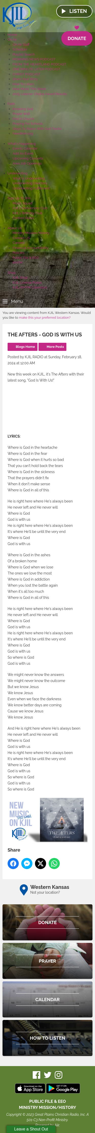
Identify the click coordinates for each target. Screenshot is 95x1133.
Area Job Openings (27, 163)
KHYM (17, 262)
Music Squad (22, 203)
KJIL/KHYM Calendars (30, 287)
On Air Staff (21, 44)
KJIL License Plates (27, 282)
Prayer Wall (21, 114)
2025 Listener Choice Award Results (40, 94)
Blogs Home (25, 347)
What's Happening (22, 144)
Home (12, 35)
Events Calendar (25, 148)
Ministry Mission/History (31, 233)
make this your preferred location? (45, 317)
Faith (11, 104)
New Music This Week (29, 89)
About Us (15, 228)
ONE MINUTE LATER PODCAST (36, 69)
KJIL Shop (20, 277)
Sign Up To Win (19, 198)
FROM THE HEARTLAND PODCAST (39, 64)
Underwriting (17, 173)
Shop (11, 273)
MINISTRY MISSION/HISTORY (47, 1107)
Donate (77, 36)
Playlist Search (24, 54)
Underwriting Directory (30, 183)
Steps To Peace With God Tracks (37, 129)
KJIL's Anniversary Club (30, 208)
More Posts (55, 347)
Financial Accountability (31, 248)
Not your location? (45, 892)
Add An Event (23, 153)
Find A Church (23, 119)
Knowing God (23, 109)
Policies (18, 253)
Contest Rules (23, 218)
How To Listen (23, 84)
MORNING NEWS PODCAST (34, 59)
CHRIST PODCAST (26, 74)
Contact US (21, 238)
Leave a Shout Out (31, 1129)
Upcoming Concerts (28, 158)
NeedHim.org (23, 133)
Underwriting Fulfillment (31, 188)
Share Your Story (25, 79)
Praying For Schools (28, 123)
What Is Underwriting (29, 178)
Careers (18, 243)
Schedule (20, 49)
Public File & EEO (26, 258)
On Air (12, 39)
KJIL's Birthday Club (27, 213)
